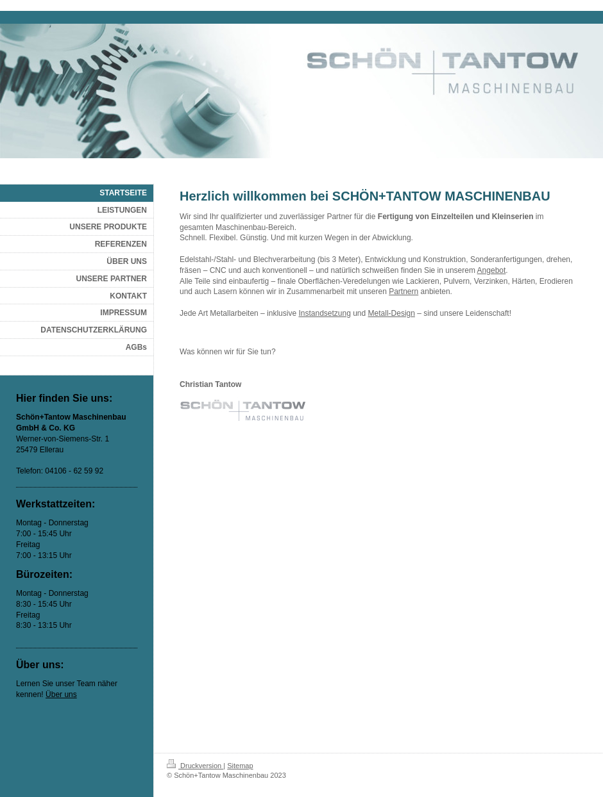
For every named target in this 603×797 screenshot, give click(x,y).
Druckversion (195, 765)
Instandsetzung (324, 313)
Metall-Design (391, 313)
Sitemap (240, 765)
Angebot (491, 270)
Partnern (403, 291)
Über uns (61, 694)
